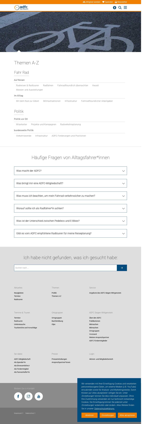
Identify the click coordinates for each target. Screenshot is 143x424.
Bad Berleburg (57, 321)
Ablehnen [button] (89, 415)
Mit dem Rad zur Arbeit (27, 101)
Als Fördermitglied (21, 369)
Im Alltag (18, 95)
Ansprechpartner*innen (61, 362)
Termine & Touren (22, 312)
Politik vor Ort (21, 119)
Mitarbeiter (21, 124)
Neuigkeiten (18, 293)
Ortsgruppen (57, 312)
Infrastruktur (71, 101)
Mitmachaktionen (52, 101)
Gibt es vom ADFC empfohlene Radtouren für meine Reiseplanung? (53, 233)
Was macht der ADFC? (28, 170)
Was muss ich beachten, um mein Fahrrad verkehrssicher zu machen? (55, 195)
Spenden (107, 2)
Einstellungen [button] (108, 415)
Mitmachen (93, 324)
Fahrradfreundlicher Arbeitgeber (97, 101)
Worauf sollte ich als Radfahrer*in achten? (40, 208)
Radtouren (18, 299)
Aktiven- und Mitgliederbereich (101, 359)
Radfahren (48, 85)
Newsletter (121, 2)
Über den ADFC (95, 318)
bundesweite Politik (24, 130)
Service (92, 288)
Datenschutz (31, 413)
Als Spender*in (20, 362)
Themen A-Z (56, 296)
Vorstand (93, 334)
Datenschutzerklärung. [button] (104, 408)
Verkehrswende (23, 136)
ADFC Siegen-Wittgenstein (101, 312)
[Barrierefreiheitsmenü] (114, 7)
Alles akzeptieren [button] (127, 415)
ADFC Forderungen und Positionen (69, 136)
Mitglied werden (91, 2)
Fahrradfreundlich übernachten (72, 85)
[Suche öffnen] (120, 7)
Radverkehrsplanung (70, 124)
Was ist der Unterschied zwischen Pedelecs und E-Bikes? (48, 220)
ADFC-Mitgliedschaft (22, 359)
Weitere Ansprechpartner (99, 337)
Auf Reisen (19, 80)
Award (95, 85)
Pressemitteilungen (59, 359)
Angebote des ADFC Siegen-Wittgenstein (105, 293)
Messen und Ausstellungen (29, 90)
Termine (17, 296)
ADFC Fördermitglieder (98, 341)
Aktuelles (18, 288)
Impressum (18, 413)
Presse (55, 354)
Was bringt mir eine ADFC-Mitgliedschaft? (39, 183)
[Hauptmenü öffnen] (125, 7)
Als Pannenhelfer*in (22, 372)
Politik (19, 111)
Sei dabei (18, 354)
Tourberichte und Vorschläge (25, 328)
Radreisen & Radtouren (27, 85)
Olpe (53, 324)
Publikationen (94, 321)
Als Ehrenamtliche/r (22, 366)
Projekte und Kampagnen (43, 124)
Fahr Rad (21, 72)
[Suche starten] (122, 268)
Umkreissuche (19, 324)
